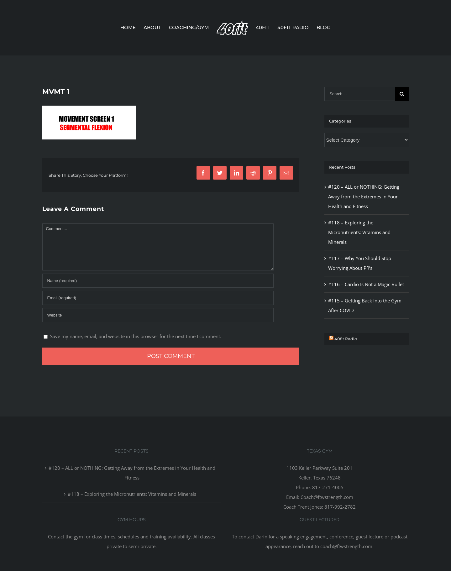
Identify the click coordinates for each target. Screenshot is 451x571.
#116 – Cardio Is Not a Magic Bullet (366, 284)
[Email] (158, 298)
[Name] (158, 281)
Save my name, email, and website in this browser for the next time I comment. (135, 336)
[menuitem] (132, 27)
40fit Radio (345, 338)
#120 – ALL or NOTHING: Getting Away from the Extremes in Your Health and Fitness (363, 196)
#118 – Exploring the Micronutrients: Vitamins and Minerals (359, 232)
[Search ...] (359, 94)
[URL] (158, 315)
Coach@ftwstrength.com (327, 497)
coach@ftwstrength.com (346, 546)
